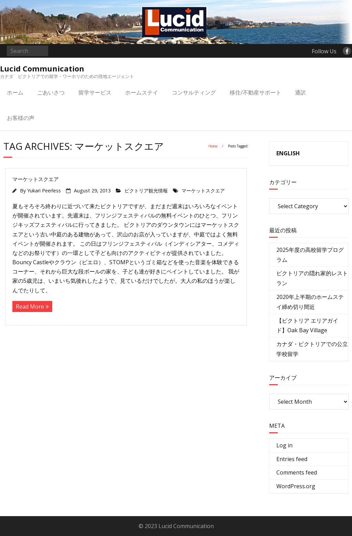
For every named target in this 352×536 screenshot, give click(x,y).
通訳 (300, 92)
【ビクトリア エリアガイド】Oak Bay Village (307, 325)
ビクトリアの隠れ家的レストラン (312, 278)
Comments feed (296, 472)
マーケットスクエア (35, 179)
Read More (30, 306)
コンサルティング (194, 92)
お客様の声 (20, 118)
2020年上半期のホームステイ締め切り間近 (310, 302)
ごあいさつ (51, 92)
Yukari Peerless (44, 190)
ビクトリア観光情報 (146, 190)
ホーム (15, 92)
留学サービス (94, 92)
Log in (284, 445)
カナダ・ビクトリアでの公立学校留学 (312, 349)
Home (213, 146)
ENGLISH (288, 153)
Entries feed (291, 459)
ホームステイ (141, 92)
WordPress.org (295, 486)
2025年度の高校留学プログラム (310, 255)
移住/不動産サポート (255, 92)
